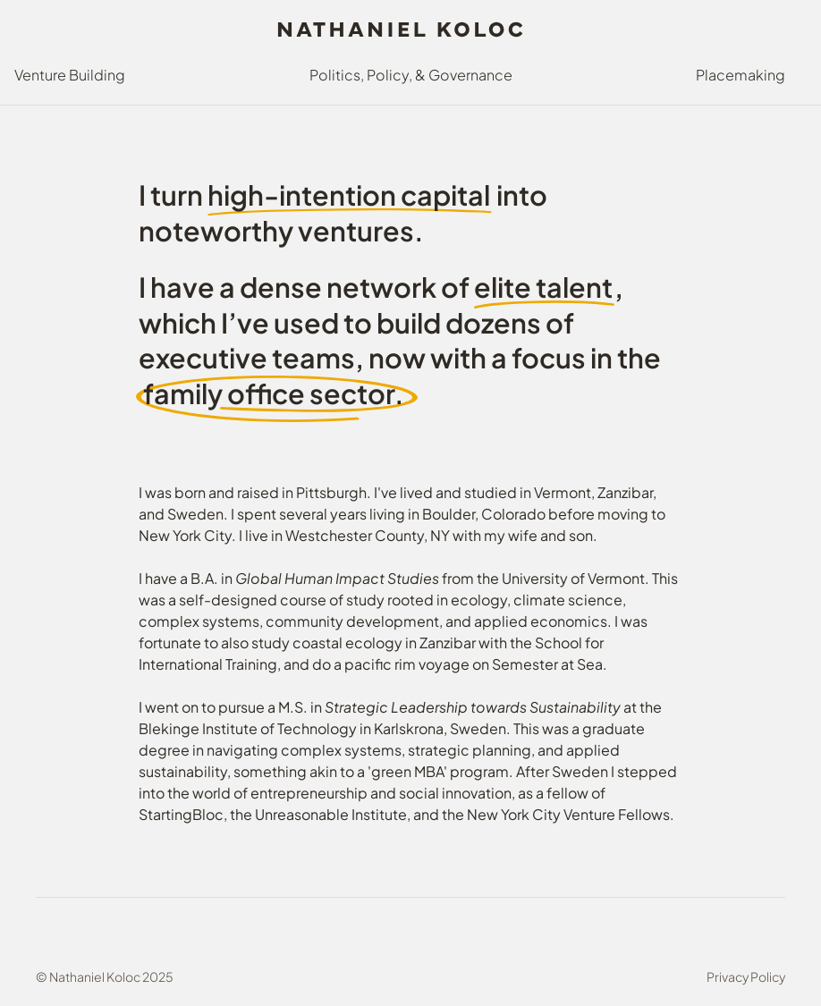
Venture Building (69, 74)
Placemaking (740, 74)
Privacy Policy (746, 977)
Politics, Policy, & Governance (410, 74)
